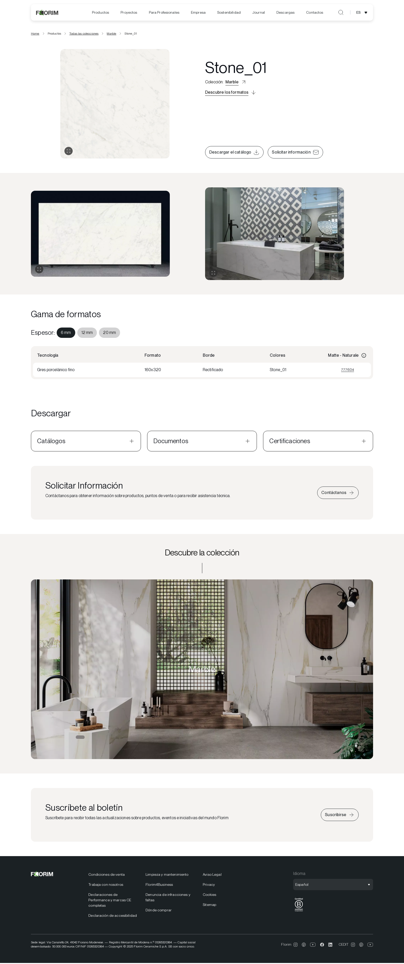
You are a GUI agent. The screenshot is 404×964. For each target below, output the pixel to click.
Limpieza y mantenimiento (167, 875)
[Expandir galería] (39, 270)
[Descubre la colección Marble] (202, 670)
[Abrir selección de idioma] (362, 12)
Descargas (285, 12)
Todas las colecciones (83, 34)
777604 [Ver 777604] (347, 371)
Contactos (314, 12)
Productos (100, 12)
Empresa (198, 12)
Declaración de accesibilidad (112, 916)
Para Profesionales (164, 12)
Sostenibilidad (229, 12)
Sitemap (209, 905)
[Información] (364, 356)
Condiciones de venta (106, 875)
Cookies (209, 895)
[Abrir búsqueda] (341, 12)
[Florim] (47, 12)
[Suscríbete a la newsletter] (340, 815)
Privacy (209, 885)
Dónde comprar (159, 911)
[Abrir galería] (68, 152)
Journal (258, 12)
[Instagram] (295, 945)
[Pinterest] (304, 945)
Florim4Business (159, 885)
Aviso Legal (212, 875)
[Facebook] (322, 945)
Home (35, 34)
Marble (111, 34)
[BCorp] (299, 912)
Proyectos (129, 12)
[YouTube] (313, 945)
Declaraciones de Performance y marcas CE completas (109, 900)
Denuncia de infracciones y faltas (168, 898)
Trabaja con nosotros (105, 885)
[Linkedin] (330, 945)
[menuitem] (100, 12)
